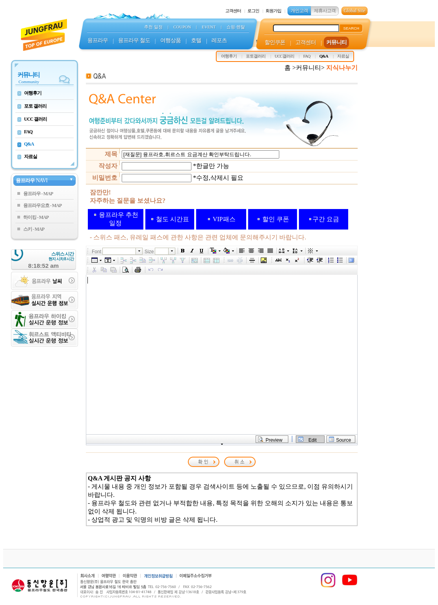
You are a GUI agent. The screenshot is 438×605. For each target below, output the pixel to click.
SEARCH (351, 28)
